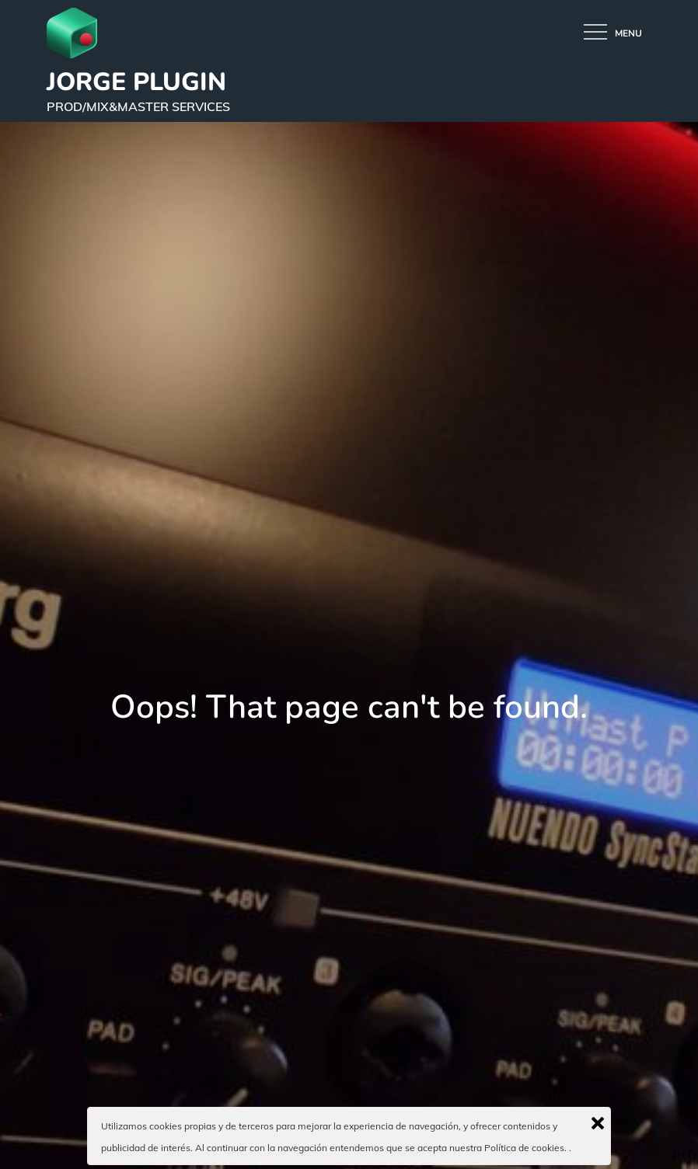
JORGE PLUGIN (136, 82)
